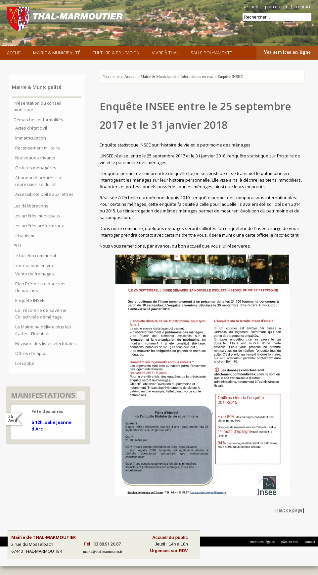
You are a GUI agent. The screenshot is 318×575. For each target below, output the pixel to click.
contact (303, 7)
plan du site (277, 7)
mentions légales (262, 542)
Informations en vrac (196, 76)
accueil (251, 7)
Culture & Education (117, 52)
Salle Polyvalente (212, 52)
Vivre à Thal (166, 52)
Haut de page (288, 510)
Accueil (15, 53)
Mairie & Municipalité (57, 52)
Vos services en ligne (287, 52)
